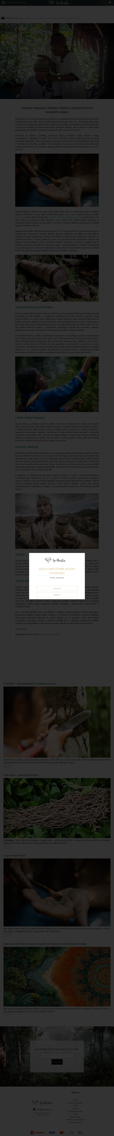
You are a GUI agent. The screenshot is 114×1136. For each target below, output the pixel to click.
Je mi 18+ (57, 588)
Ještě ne (57, 595)
